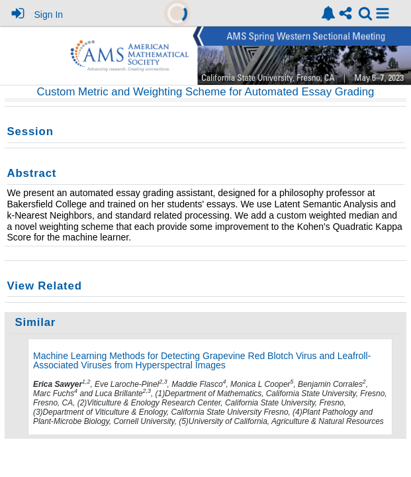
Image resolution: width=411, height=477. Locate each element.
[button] (382, 13)
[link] (328, 13)
